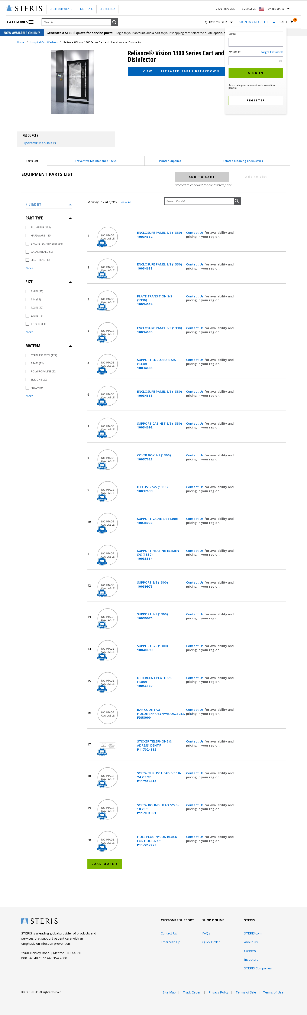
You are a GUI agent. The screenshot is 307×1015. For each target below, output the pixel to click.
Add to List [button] (256, 177)
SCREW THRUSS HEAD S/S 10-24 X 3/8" (159, 777)
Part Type (34, 218)
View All (126, 202)
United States (276, 8)
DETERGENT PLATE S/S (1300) (154, 682)
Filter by (33, 204)
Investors (251, 959)
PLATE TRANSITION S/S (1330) (154, 300)
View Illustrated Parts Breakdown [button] (181, 71)
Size (29, 282)
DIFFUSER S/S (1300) (152, 489)
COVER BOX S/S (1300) (154, 457)
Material (34, 346)
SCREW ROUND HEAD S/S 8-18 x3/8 (158, 809)
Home (21, 42)
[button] (114, 22)
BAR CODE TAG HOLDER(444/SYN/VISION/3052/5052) (159, 713)
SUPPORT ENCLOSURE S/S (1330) (156, 364)
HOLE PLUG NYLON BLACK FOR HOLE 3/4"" (157, 841)
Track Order (192, 992)
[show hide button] (280, 61)
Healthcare (85, 8)
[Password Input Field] (256, 60)
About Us (251, 942)
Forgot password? (272, 52)
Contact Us (249, 8)
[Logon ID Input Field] (256, 42)
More (29, 268)
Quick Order (219, 22)
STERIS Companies (258, 968)
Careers (250, 951)
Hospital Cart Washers (44, 42)
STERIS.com (253, 933)
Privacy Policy (219, 992)
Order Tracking (225, 8)
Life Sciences (107, 8)
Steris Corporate (61, 8)
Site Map (169, 992)
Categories (20, 22)
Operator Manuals (39, 143)
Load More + (104, 864)
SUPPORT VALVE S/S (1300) (157, 521)
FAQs (206, 933)
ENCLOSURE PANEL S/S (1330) (159, 235)
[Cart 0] (286, 22)
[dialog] (256, 71)
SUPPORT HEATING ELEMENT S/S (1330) (159, 555)
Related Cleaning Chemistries (243, 161)
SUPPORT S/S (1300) (152, 584)
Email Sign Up (170, 942)
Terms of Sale (246, 992)
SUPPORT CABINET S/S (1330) (159, 425)
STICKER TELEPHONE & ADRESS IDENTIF (154, 745)
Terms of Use (273, 992)
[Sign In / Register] (257, 21)
